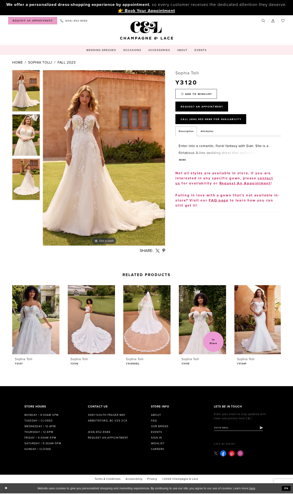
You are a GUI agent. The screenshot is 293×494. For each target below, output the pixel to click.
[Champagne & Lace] (146, 30)
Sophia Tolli (40, 62)
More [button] (183, 164)
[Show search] (263, 21)
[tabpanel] (26, 92)
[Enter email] (241, 428)
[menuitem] (32, 20)
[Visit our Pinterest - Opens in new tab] (232, 454)
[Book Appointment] (32, 20)
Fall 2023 (66, 62)
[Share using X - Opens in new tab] (157, 250)
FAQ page (218, 205)
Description (186, 135)
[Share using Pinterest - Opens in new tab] (163, 250)
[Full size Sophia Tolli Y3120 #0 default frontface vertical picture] (104, 158)
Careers (157, 449)
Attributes (207, 135)
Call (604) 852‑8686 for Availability (215, 123)
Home (17, 62)
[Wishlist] (283, 21)
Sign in (156, 437)
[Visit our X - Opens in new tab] (216, 454)
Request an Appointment (108, 437)
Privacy (152, 479)
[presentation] (35, 319)
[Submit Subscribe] (266, 428)
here (252, 489)
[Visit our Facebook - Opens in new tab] (224, 454)
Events (156, 432)
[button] (273, 21)
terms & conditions (107, 479)
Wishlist (158, 443)
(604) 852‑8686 (99, 432)
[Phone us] (74, 21)
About (156, 415)
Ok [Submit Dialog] (286, 489)
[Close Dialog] (6, 489)
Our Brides (160, 426)
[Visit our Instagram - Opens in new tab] (241, 454)
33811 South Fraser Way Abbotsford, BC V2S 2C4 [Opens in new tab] (107, 417)
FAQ (154, 420)
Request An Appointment (204, 108)
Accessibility (134, 479)
